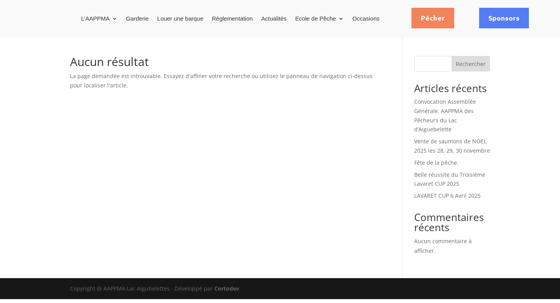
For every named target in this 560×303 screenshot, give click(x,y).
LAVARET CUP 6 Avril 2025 (447, 199)
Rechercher (471, 67)
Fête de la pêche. (436, 166)
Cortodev (226, 292)
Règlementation (232, 18)
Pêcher (433, 17)
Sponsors (504, 17)
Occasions (366, 18)
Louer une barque (180, 18)
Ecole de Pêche (315, 18)
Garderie (137, 18)
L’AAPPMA (95, 18)
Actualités (274, 18)
